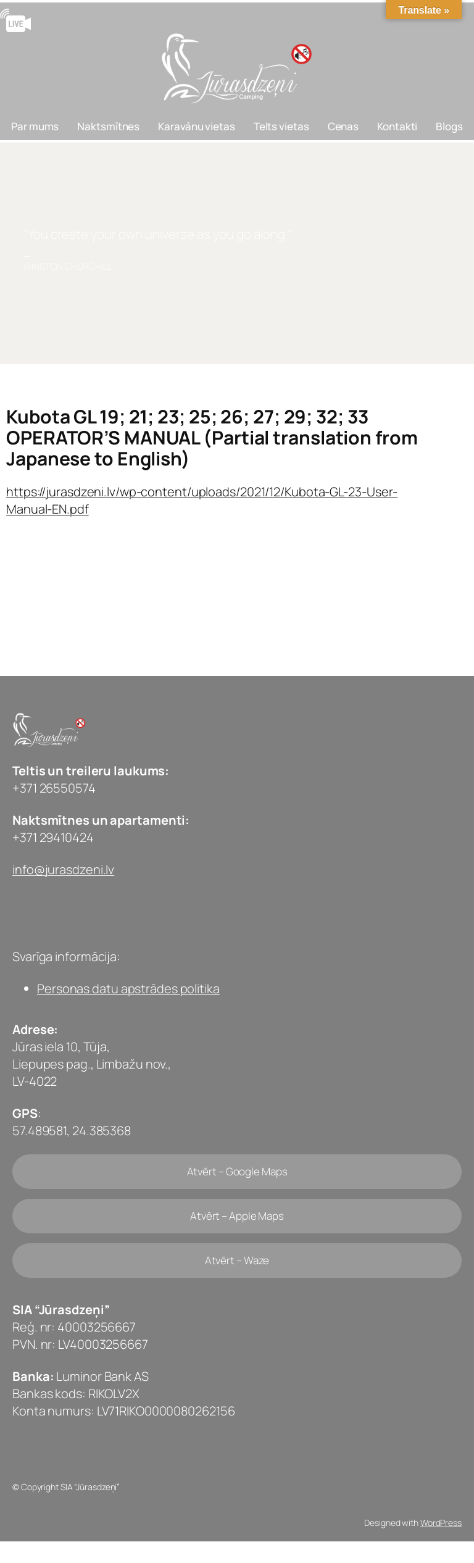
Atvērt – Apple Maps (237, 1216)
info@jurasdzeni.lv (63, 869)
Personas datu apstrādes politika (128, 988)
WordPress (441, 1522)
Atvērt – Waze (237, 1260)
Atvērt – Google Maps (237, 1171)
